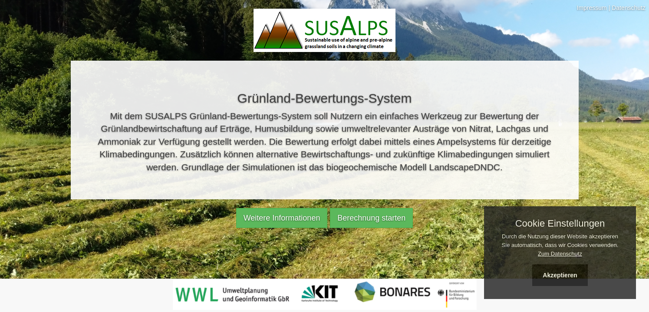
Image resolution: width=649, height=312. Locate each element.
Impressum (592, 7)
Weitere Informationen (282, 218)
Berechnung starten (371, 218)
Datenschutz (629, 7)
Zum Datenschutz (560, 253)
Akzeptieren (560, 275)
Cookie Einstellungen (560, 223)
